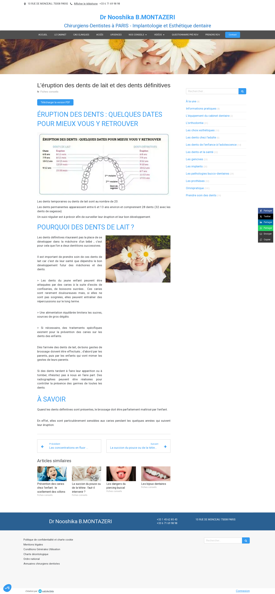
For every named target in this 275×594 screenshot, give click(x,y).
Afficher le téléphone (86, 3)
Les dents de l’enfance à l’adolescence (211, 144)
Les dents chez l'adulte (201, 137)
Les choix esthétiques (200, 130)
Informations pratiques (201, 108)
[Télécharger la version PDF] (55, 102)
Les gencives (194, 159)
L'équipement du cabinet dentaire (208, 115)
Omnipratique (195, 188)
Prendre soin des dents (201, 195)
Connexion (243, 591)
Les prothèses (195, 181)
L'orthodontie (194, 123)
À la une (191, 101)
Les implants (194, 166)
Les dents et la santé (199, 152)
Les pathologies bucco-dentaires (207, 173)
